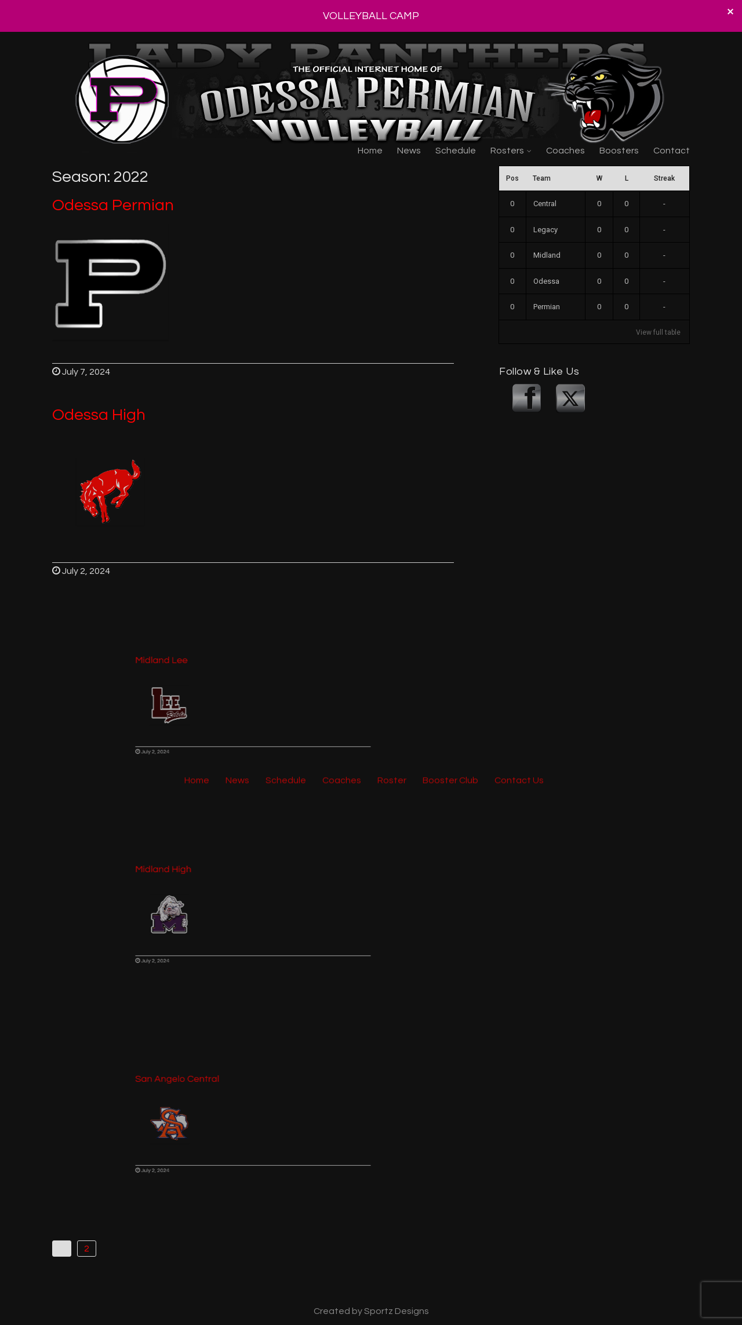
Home (370, 150)
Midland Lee (186, 673)
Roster (391, 259)
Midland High (187, 883)
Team (542, 178)
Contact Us (519, 259)
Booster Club (450, 259)
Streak (664, 178)
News (409, 150)
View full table (658, 332)
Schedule (455, 150)
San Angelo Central (197, 1092)
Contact (671, 150)
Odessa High (99, 415)
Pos (512, 178)
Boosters (619, 150)
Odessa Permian (113, 205)
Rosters (507, 150)
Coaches (565, 150)
